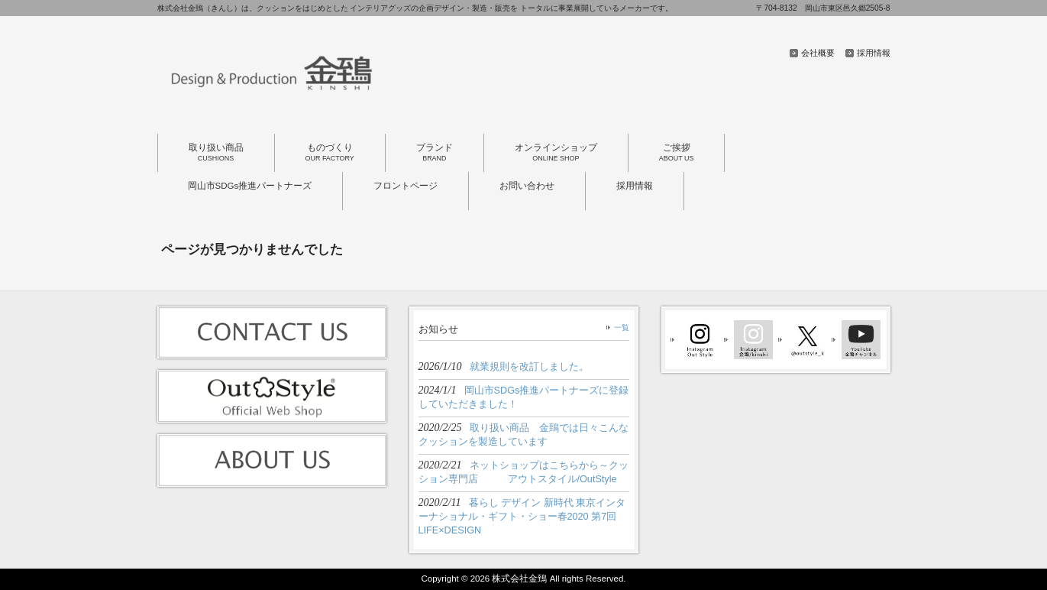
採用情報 (873, 52)
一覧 (621, 327)
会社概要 (818, 52)
